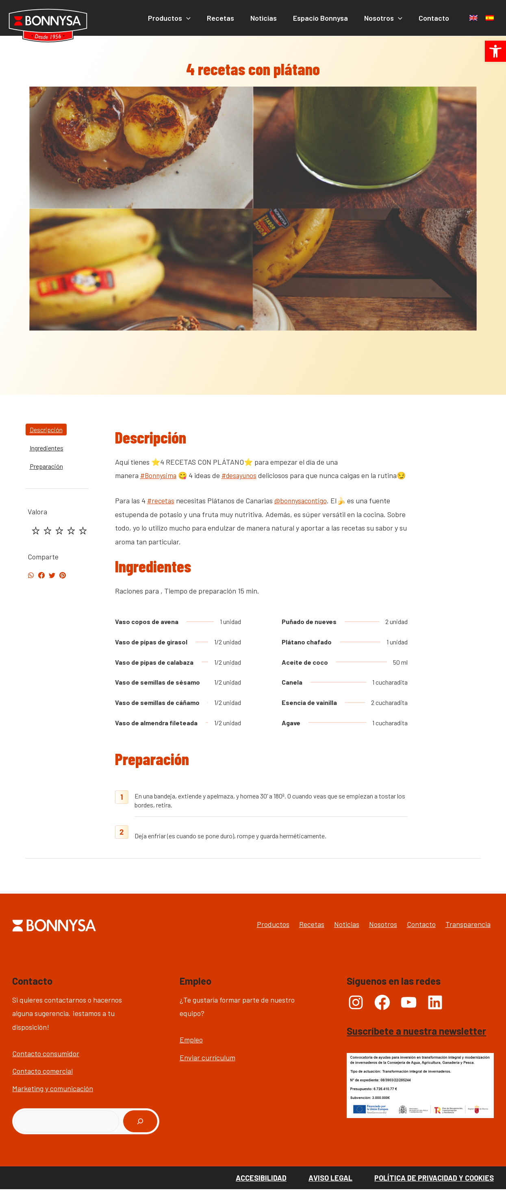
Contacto (416, 937)
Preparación (46, 466)
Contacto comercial (42, 1084)
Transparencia (471, 937)
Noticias (325, 937)
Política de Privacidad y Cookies (434, 1191)
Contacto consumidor (45, 1066)
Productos (235, 937)
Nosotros (370, 937)
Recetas (282, 937)
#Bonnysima (159, 475)
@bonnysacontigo (302, 514)
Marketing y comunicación (52, 1102)
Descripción (46, 429)
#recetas (161, 514)
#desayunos (242, 475)
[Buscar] (140, 1135)
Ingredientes (46, 448)
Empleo (191, 1053)
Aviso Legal (330, 1191)
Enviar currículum (207, 1070)
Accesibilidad (261, 1191)
